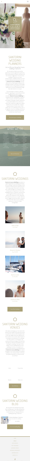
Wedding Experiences (15, 450)
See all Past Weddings (15, 309)
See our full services (15, 153)
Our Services (15, 443)
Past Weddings (15, 445)
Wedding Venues (15, 448)
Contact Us (15, 455)
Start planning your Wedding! (15, 117)
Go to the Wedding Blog (15, 426)
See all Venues (15, 386)
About (15, 440)
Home (15, 438)
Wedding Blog (15, 452)
